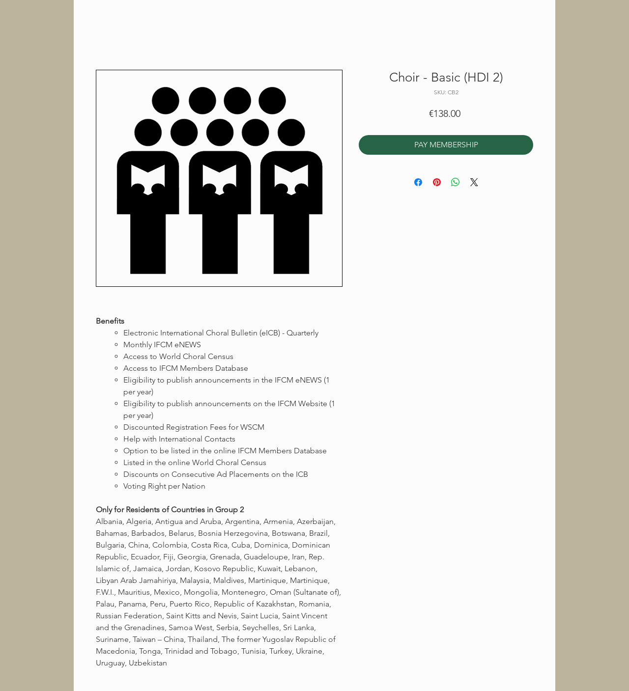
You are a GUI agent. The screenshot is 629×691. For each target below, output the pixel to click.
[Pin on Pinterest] (437, 182)
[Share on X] (474, 182)
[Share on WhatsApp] (455, 182)
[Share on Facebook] (418, 182)
